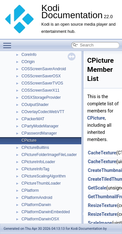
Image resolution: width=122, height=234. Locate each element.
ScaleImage (100, 223)
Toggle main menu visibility (8, 42)
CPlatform (30, 190)
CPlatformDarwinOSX (40, 219)
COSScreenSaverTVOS (42, 83)
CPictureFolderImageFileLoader (49, 154)
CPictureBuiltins (35, 147)
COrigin (28, 61)
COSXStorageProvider (41, 97)
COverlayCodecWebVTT (42, 112)
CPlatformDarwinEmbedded (45, 212)
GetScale (97, 187)
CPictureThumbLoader (41, 183)
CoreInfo (28, 54)
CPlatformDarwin (36, 204)
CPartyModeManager (40, 126)
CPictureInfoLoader (38, 162)
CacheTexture (102, 152)
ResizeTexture (102, 205)
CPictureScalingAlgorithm (43, 176)
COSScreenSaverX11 (40, 90)
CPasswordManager (39, 133)
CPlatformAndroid (36, 197)
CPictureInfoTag (35, 169)
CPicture (28, 140)
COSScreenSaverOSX (41, 76)
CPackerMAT (32, 119)
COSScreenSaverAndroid (43, 69)
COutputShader (34, 104)
